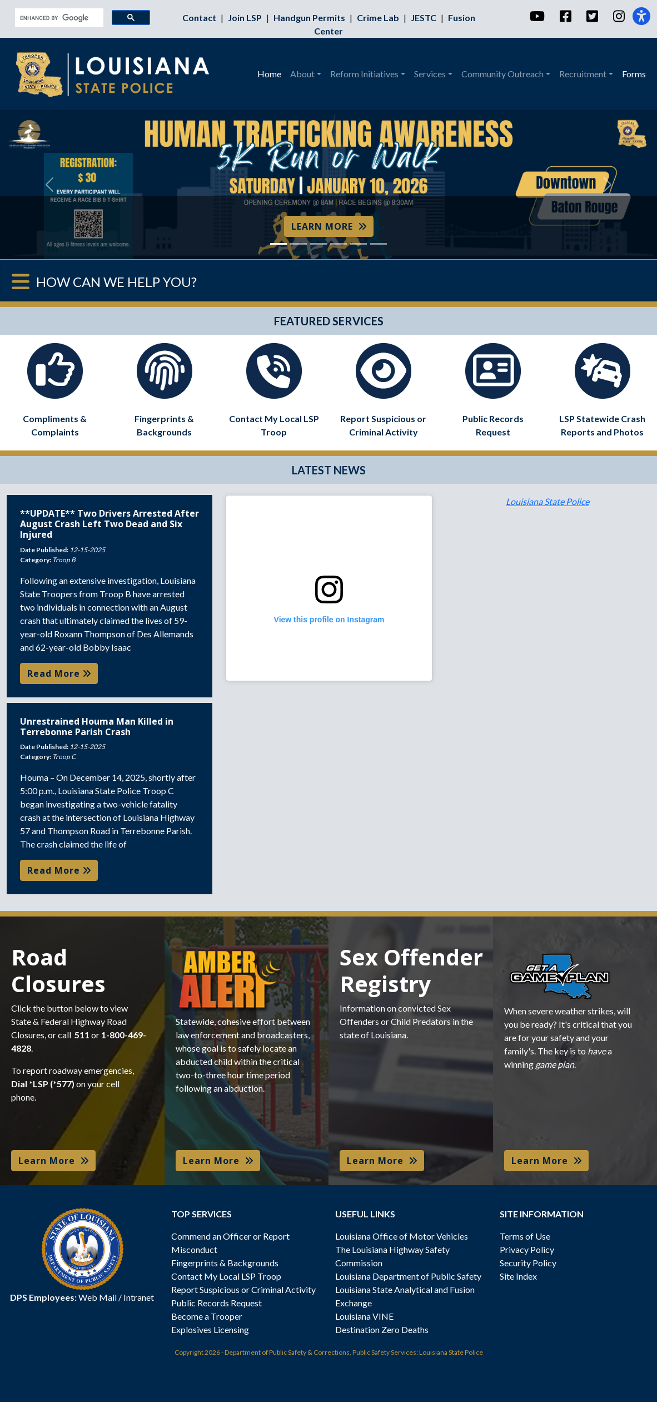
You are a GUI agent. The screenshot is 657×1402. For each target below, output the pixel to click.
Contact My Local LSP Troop (226, 1276)
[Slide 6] (378, 243)
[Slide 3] (318, 243)
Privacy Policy (527, 1249)
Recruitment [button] (582, 73)
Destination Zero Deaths (382, 1329)
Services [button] (430, 73)
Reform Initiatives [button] (364, 73)
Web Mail (97, 1297)
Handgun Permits (310, 17)
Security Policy (528, 1262)
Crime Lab (379, 17)
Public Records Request (216, 1302)
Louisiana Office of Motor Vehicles (401, 1236)
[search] (58, 17)
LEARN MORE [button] (328, 226)
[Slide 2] (298, 243)
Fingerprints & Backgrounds (224, 1262)
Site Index (518, 1276)
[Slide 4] (338, 243)
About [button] (302, 73)
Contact (200, 17)
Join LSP (245, 17)
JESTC (424, 17)
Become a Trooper (206, 1316)
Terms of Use (525, 1236)
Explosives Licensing (210, 1329)
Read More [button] (59, 673)
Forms (634, 73)
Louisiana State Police (547, 501)
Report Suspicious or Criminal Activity (243, 1289)
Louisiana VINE (364, 1316)
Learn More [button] (53, 1161)
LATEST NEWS (329, 470)
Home (269, 73)
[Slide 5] (358, 243)
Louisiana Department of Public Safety (408, 1276)
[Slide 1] (278, 243)
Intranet (138, 1297)
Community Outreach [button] (502, 73)
